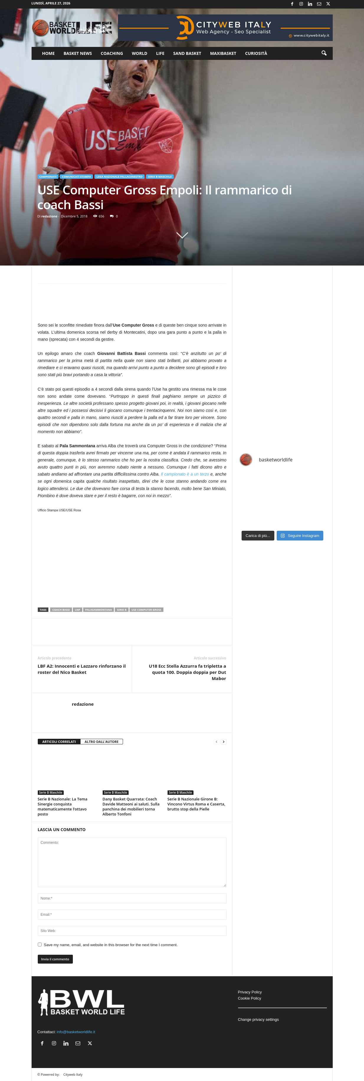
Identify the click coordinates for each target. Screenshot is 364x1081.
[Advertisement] (132, 305)
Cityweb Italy (73, 1074)
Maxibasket (223, 53)
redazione (49, 216)
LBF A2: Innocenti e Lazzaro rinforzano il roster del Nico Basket (82, 669)
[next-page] (224, 742)
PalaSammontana (98, 610)
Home (48, 53)
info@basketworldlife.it (76, 1032)
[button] (323, 53)
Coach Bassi (61, 610)
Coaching (112, 53)
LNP (77, 610)
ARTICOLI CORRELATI (59, 741)
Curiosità (256, 53)
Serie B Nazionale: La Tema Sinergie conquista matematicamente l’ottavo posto (63, 806)
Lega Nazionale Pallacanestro (119, 176)
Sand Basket (187, 53)
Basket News (77, 53)
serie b (121, 610)
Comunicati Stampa (76, 176)
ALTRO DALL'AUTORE (102, 741)
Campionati (48, 176)
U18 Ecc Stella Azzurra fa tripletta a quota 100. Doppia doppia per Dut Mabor (187, 672)
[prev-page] (216, 742)
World (139, 53)
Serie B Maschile (160, 176)
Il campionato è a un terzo (185, 474)
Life (160, 53)
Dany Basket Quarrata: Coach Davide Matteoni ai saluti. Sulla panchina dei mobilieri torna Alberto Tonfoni (131, 806)
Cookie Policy (249, 998)
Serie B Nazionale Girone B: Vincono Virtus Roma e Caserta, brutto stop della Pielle (196, 804)
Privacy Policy (250, 992)
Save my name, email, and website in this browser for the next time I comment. (111, 945)
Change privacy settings (258, 1019)
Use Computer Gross (146, 610)
